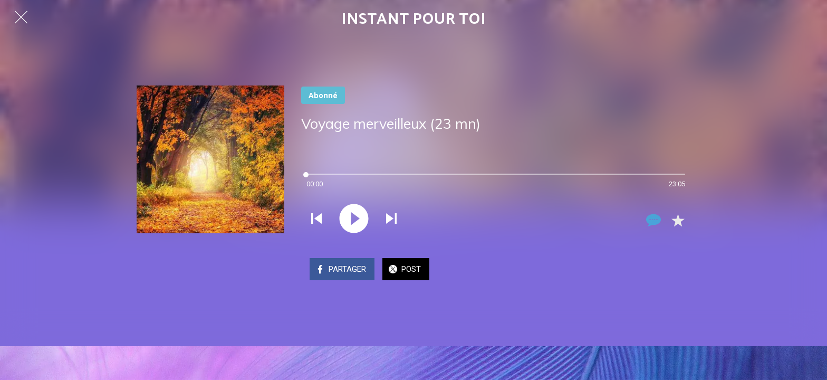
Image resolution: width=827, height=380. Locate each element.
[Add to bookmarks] (677, 220)
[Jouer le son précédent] (316, 219)
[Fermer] (21, 17)
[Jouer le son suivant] (391, 219)
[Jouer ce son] (353, 219)
